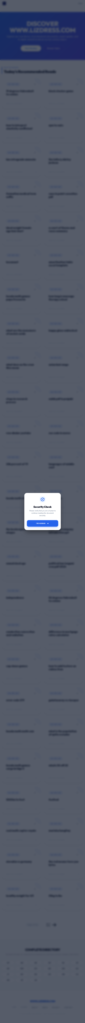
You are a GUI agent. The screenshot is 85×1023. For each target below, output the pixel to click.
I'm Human (42, 523)
